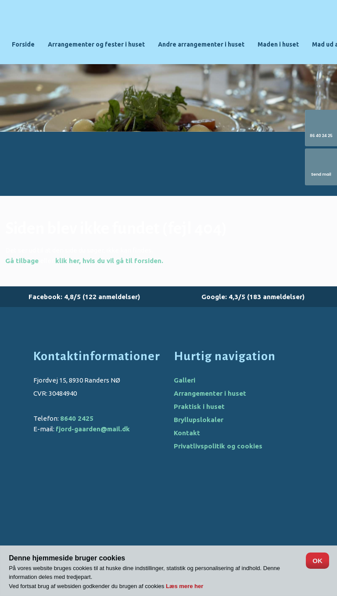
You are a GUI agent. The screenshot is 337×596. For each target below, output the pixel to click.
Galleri (184, 380)
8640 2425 (76, 418)
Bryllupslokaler (198, 419)
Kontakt (187, 433)
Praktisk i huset (199, 406)
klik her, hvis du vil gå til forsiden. (109, 260)
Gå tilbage (22, 260)
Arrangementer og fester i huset (96, 44)
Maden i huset (278, 44)
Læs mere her (184, 586)
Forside (23, 44)
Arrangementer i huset (210, 393)
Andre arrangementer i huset (201, 44)
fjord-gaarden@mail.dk (93, 429)
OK (317, 560)
